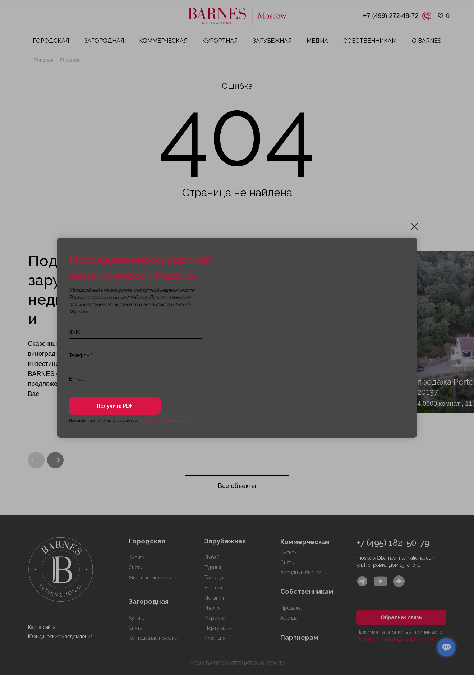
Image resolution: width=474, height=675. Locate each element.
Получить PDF (115, 406)
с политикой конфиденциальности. (171, 420)
